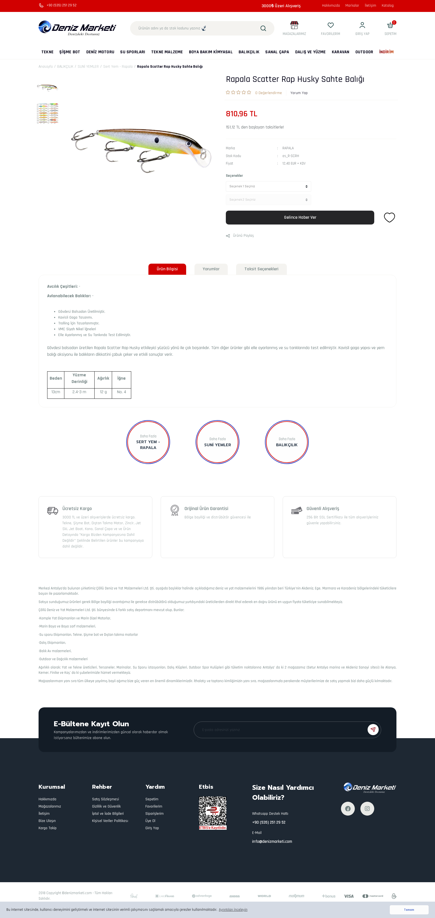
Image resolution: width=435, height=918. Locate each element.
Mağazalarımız (50, 806)
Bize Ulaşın (47, 820)
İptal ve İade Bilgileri (108, 813)
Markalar (352, 5)
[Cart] (390, 28)
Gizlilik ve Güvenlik (106, 806)
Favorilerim (153, 806)
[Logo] (78, 28)
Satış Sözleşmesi (105, 799)
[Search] (202, 28)
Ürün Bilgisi (167, 269)
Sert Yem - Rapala (148, 445)
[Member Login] (362, 28)
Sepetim (151, 799)
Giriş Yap (152, 828)
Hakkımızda (331, 5)
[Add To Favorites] (389, 218)
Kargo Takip (48, 828)
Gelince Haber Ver (300, 217)
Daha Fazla (148, 436)
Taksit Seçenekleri (261, 269)
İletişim (370, 5)
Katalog (388, 5)
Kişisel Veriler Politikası (110, 820)
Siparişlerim (154, 813)
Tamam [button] (409, 910)
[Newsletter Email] (287, 730)
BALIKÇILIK (287, 445)
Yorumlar (211, 269)
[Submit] (373, 729)
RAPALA (288, 148)
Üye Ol (150, 820)
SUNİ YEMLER (217, 445)
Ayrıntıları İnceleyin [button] (233, 909)
